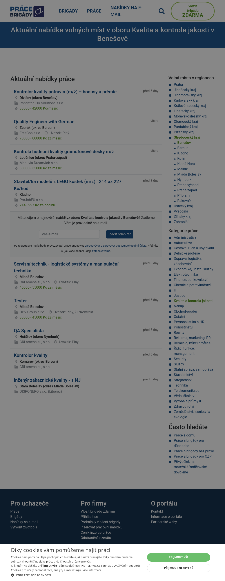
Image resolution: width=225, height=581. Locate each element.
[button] (76, 575)
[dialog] (112, 562)
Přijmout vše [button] (179, 557)
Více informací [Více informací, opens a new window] (92, 570)
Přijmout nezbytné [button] (178, 568)
